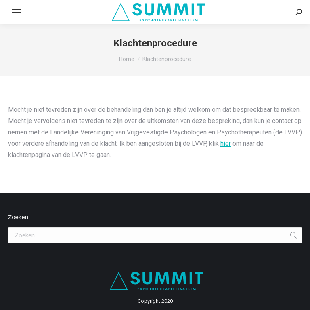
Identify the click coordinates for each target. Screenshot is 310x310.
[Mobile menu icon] (16, 12)
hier (225, 143)
